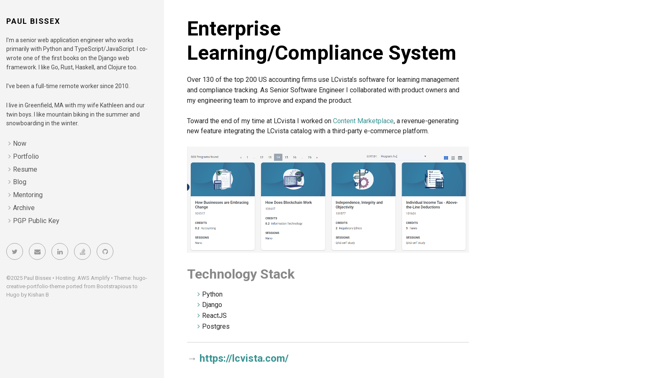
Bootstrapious (114, 286)
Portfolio (26, 156)
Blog (19, 182)
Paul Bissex (33, 21)
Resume (25, 169)
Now (19, 143)
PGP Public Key (36, 221)
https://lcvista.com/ (244, 358)
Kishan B (38, 295)
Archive (24, 208)
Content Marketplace (363, 121)
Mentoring (28, 195)
